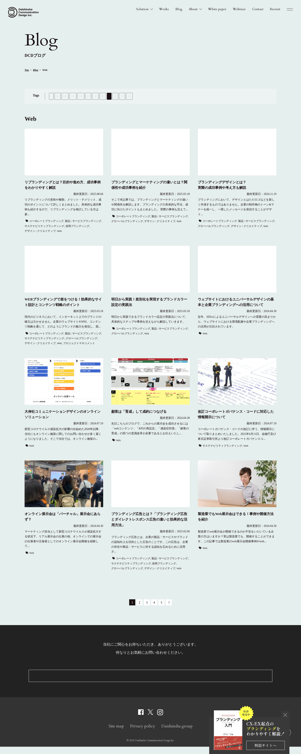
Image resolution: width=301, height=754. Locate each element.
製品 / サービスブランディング (153, 96)
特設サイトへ (265, 745)
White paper (217, 9)
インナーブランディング (77, 96)
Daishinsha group (177, 733)
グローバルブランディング (66, 104)
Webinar (239, 9)
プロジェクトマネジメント (207, 104)
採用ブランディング (231, 96)
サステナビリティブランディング (195, 96)
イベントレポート (145, 104)
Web (126, 104)
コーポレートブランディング (113, 96)
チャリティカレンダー (174, 104)
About (193, 9)
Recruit (275, 9)
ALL (54, 96)
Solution (142, 9)
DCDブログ (35, 55)
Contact (257, 9)
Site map (116, 733)
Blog (178, 9)
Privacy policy (142, 733)
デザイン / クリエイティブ (102, 104)
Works (164, 9)
